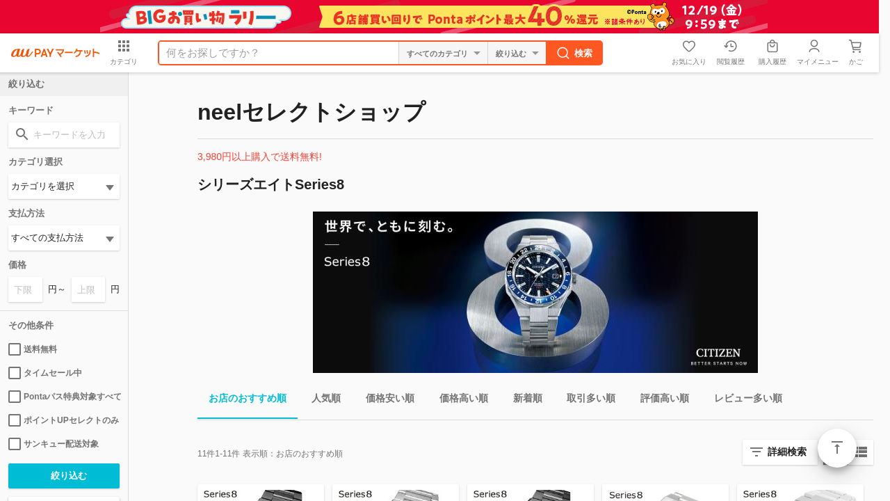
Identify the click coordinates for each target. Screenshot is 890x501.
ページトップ (837, 448)
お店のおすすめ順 (241, 400)
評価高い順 (659, 400)
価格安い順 (384, 400)
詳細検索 (787, 451)
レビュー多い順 (742, 400)
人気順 (320, 400)
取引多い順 (585, 400)
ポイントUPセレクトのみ (63, 420)
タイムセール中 (45, 373)
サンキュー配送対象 (53, 444)
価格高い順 (458, 400)
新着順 (522, 400)
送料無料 (32, 349)
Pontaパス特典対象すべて (64, 396)
